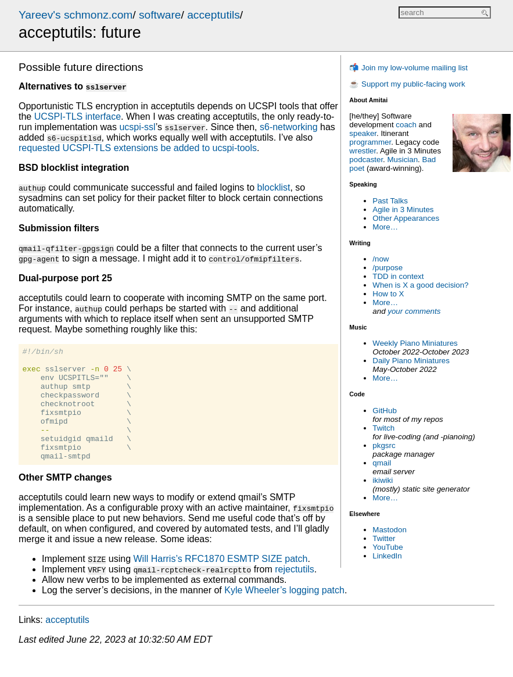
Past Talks (390, 200)
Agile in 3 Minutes (402, 209)
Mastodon (389, 529)
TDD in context (398, 276)
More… (385, 227)
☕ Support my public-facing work (407, 84)
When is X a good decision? (420, 285)
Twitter (383, 538)
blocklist (273, 187)
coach (406, 124)
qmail (381, 463)
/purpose (387, 267)
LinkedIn (386, 555)
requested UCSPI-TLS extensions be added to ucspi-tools (138, 148)
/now (380, 259)
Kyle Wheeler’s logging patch (284, 613)
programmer (370, 142)
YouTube (387, 547)
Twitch (383, 428)
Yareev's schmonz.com (75, 15)
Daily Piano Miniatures (411, 360)
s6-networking (289, 127)
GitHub (384, 410)
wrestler (362, 150)
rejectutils (294, 592)
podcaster (366, 159)
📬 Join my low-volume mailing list (408, 67)
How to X (388, 293)
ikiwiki (382, 480)
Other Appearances (405, 218)
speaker (362, 133)
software (160, 15)
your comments (414, 311)
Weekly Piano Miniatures (414, 343)
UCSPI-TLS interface (77, 116)
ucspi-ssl (137, 127)
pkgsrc (383, 445)
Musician (403, 159)
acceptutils (213, 15)
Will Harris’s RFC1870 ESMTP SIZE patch (220, 581)
